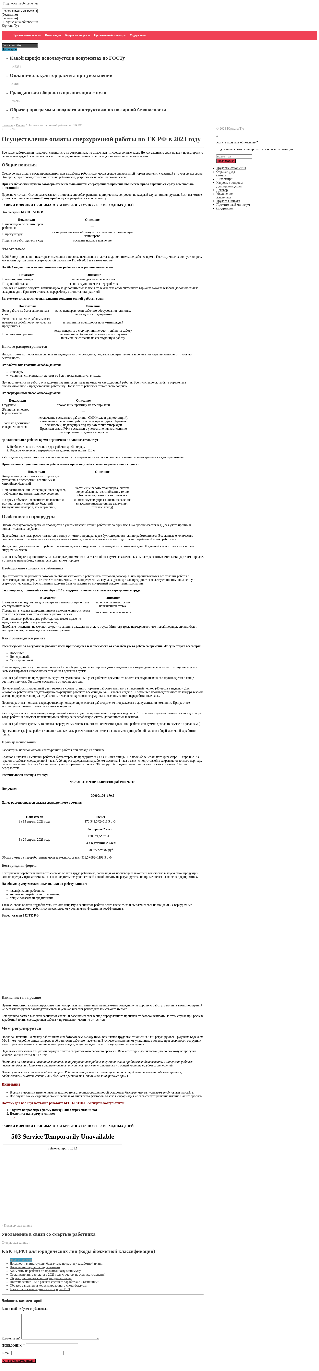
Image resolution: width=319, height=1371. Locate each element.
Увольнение (224, 193)
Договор (222, 190)
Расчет (20, 125)
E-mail (6, 1358)
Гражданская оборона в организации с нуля (58, 92)
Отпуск (221, 175)
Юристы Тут (10, 25)
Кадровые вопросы (77, 35)
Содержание (137, 35)
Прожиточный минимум (110, 35)
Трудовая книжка (228, 201)
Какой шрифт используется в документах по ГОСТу (67, 58)
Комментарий (11, 1343)
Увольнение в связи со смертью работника (49, 1234)
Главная (7, 125)
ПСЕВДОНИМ (13, 1350)
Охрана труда (225, 171)
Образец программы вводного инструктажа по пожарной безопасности (88, 109)
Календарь (223, 197)
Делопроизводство (229, 186)
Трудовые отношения (27, 35)
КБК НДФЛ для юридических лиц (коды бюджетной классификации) (78, 1251)
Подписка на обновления (20, 3)
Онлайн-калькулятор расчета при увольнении (61, 75)
